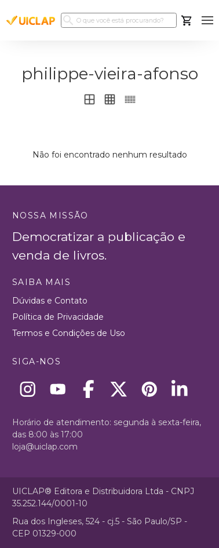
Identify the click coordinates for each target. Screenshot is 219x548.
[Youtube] (58, 389)
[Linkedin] (180, 389)
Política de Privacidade (58, 317)
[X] (119, 389)
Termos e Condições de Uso (68, 333)
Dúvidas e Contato (49, 300)
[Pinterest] (149, 389)
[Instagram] (27, 389)
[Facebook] (88, 389)
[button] (207, 20)
